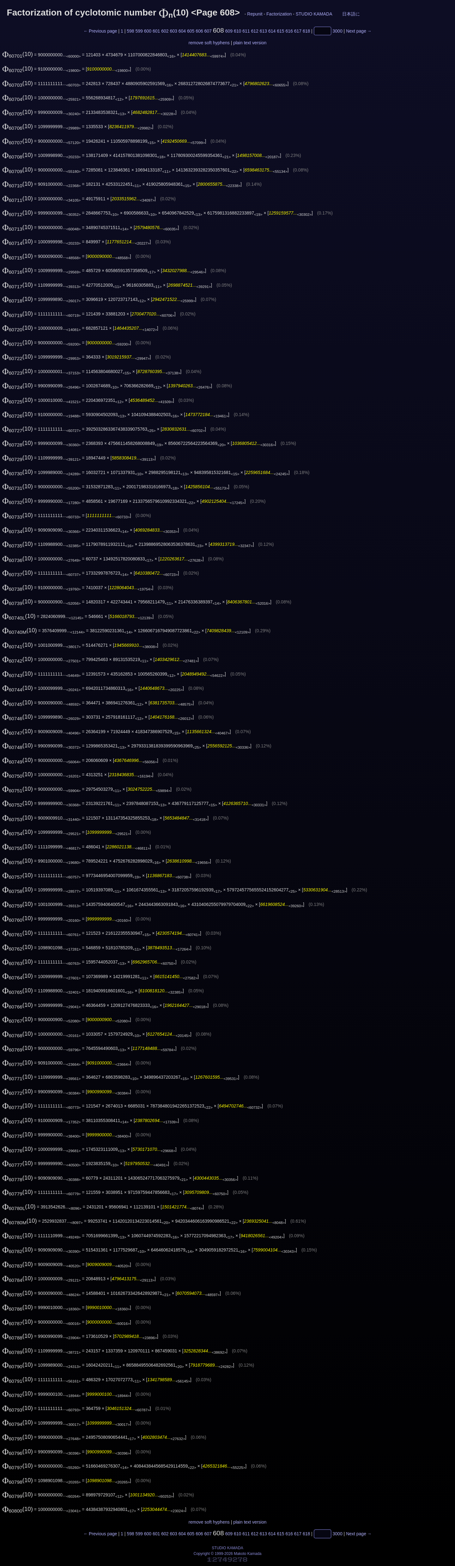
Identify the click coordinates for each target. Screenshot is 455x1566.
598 (130, 31)
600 (147, 31)
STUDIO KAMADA (314, 13)
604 (182, 31)
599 (139, 31)
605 (190, 31)
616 (289, 31)
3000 (338, 31)
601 (156, 31)
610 (237, 31)
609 (229, 31)
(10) (17, 54)
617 (297, 31)
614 (272, 31)
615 (280, 31)
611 (246, 31)
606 (199, 31)
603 (173, 31)
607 (207, 31)
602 (164, 31)
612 (254, 31)
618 (306, 31)
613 (263, 31)
